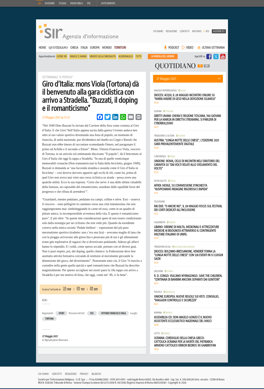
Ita (200, 66)
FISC (89, 3)
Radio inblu (76, 3)
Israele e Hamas (78, 57)
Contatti (184, 32)
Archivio (196, 32)
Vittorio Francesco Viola (113, 314)
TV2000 (62, 3)
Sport (61, 314)
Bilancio (96, 374)
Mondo (107, 48)
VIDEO (189, 48)
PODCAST (173, 48)
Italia (84, 48)
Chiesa (74, 48)
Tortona (49, 319)
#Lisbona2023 (126, 57)
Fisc (92, 314)
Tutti (138, 57)
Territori (120, 48)
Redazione (171, 32)
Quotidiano (58, 49)
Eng (206, 66)
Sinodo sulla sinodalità (103, 57)
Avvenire (50, 3)
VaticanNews (108, 3)
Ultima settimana (211, 48)
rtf (96, 290)
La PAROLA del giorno (162, 57)
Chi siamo (158, 32)
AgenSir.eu (219, 32)
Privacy (84, 374)
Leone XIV (62, 57)
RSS (207, 32)
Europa (95, 48)
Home (42, 48)
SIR (39, 3)
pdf (69, 290)
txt (83, 290)
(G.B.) (44, 301)
